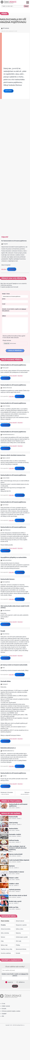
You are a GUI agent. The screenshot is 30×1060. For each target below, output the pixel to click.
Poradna (3, 925)
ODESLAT (15, 986)
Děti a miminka (5, 933)
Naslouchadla (13, 817)
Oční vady (18, 941)
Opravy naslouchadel (15, 854)
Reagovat (12, 269)
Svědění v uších (14, 883)
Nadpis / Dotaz (6, 293)
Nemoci (3, 937)
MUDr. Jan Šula (13, 907)
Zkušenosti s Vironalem (7, 792)
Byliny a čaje (4, 945)
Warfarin (12, 866)
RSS (3, 1016)
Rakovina (18, 933)
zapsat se (10, 982)
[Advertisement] (15, 48)
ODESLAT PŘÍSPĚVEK (15, 350)
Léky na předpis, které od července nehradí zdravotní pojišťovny (17, 847)
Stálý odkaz (3, 269)
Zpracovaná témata (21, 949)
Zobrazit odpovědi (13, 375)
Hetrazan (27, 792)
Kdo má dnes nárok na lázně (18, 895)
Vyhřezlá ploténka (15, 889)
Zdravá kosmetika (5, 929)
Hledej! (26, 6)
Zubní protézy (13, 822)
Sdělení (4, 316)
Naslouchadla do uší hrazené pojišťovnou (13, 773)
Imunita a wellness (6, 953)
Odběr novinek (6, 1006)
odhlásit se (21, 982)
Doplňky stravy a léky (6, 949)
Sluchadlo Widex (6, 681)
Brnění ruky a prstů (15, 901)
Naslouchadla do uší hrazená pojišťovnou (13, 365)
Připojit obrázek (7, 340)
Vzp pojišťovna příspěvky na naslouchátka (14, 557)
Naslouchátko (13, 828)
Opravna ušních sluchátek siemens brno (13, 455)
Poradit (3, 631)
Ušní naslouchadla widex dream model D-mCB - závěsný (15, 606)
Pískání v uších (13, 878)
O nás (3, 1003)
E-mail (3, 304)
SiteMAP (4, 1013)
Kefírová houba (14, 840)
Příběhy (18, 945)
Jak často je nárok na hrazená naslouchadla (14, 665)
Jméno (3, 298)
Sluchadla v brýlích (15, 834)
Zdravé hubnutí (20, 921)
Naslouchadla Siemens (8, 579)
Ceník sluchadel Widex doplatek (19, 860)
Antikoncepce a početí (22, 937)
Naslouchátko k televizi (16, 872)
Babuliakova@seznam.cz (8, 748)
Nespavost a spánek (21, 925)
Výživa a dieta (19, 929)
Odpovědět (8, 90)
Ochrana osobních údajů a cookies (11, 1011)
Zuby (2, 941)
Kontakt (18, 953)
